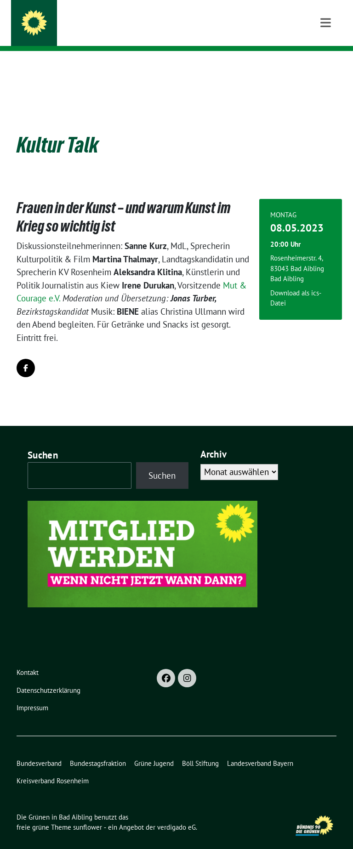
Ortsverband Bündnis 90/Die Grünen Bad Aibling (151, 32)
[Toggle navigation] (325, 65)
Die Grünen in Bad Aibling (111, 19)
